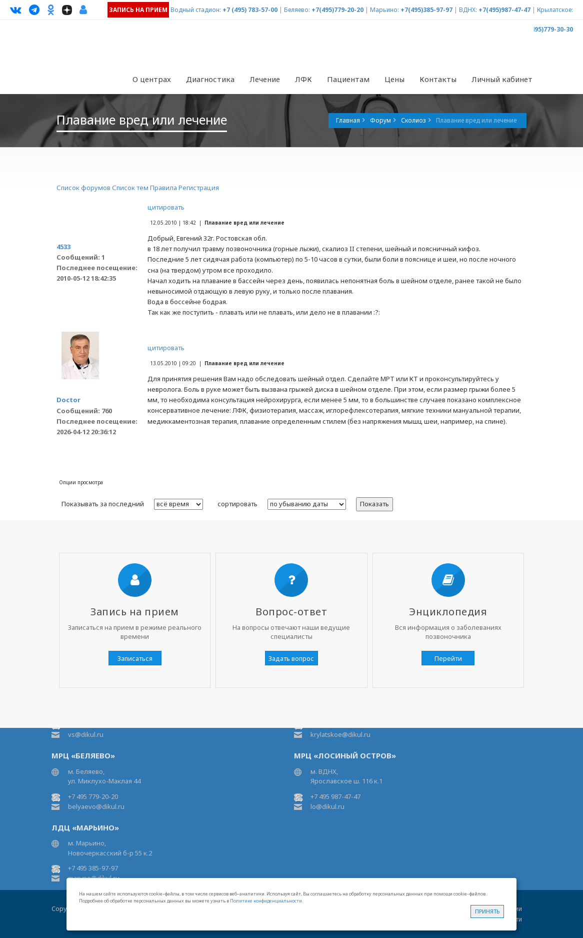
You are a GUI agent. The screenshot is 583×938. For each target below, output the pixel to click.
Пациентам (348, 79)
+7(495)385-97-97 (426, 10)
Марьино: (384, 10)
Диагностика (210, 79)
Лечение (265, 79)
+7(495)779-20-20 (338, 10)
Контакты (438, 79)
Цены (394, 79)
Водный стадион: (195, 10)
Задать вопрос (291, 658)
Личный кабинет (502, 79)
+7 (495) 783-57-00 (250, 10)
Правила (163, 187)
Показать (374, 503)
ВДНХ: (468, 10)
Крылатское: (555, 10)
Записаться (135, 658)
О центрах (151, 79)
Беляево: (297, 10)
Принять (487, 911)
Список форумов (83, 187)
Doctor (68, 399)
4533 (63, 246)
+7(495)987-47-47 (504, 10)
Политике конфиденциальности (266, 900)
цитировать (166, 207)
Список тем (130, 187)
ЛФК (303, 79)
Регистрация (198, 187)
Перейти (448, 658)
